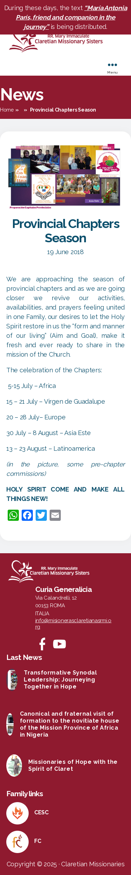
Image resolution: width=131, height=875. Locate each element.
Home (7, 110)
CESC (41, 812)
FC (37, 841)
